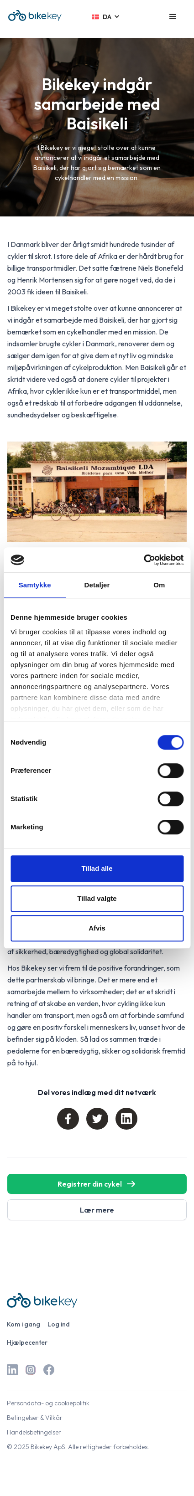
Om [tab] (159, 585)
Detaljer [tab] (97, 585)
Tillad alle (96, 868)
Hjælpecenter (27, 1342)
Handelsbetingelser (34, 1432)
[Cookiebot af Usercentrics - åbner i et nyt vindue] (144, 560)
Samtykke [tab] (35, 585)
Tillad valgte (96, 898)
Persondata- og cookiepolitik (48, 1403)
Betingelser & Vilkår (35, 1418)
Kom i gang (23, 1324)
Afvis (97, 928)
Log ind (58, 1324)
